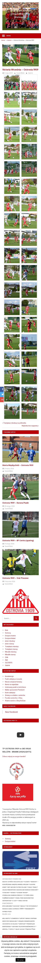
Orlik (6, 657)
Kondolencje (9, 676)
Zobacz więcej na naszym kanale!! (14, 756)
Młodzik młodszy (10, 652)
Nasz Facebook (11, 712)
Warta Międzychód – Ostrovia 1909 (17, 465)
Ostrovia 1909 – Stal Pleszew (15, 578)
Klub (6, 630)
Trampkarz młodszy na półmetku (14, 423)
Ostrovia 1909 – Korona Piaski (15, 503)
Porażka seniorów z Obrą (13, 698)
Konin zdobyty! (10, 693)
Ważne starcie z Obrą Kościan (15, 701)
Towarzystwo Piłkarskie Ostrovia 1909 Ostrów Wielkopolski (20, 13)
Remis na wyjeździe (11, 684)
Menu (8, 36)
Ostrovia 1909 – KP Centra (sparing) (18, 540)
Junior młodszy (10, 641)
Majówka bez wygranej (30, 426)
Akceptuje (20, 960)
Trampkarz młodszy (11, 646)
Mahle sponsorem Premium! (14, 690)
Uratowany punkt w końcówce (15, 687)
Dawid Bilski (20, 73)
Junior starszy (9, 644)
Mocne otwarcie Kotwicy (13, 682)
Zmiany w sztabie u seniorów (15, 695)
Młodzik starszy (10, 654)
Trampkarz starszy (11, 649)
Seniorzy (8, 633)
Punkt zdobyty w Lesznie (13, 679)
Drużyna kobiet (10, 841)
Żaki (6, 660)
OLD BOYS (8, 663)
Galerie (30, 73)
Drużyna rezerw (10, 636)
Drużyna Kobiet (10, 638)
